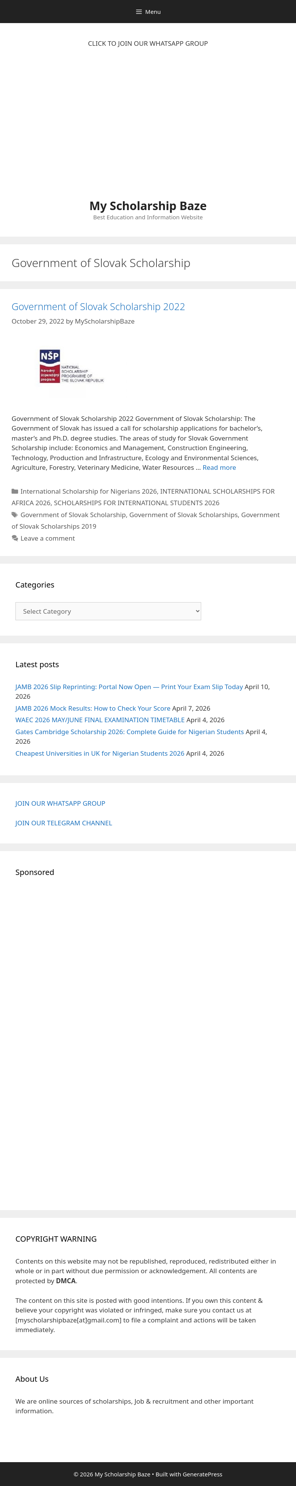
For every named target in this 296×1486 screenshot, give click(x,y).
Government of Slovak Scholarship (73, 514)
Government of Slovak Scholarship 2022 (98, 306)
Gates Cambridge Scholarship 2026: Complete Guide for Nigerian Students (129, 731)
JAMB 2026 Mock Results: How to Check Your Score (92, 708)
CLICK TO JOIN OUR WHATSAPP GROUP (148, 43)
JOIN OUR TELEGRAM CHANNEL (63, 822)
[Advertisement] (148, 127)
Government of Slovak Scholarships (183, 514)
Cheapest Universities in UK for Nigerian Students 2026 (99, 753)
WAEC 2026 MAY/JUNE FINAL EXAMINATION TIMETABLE (100, 719)
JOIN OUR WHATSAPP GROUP (60, 803)
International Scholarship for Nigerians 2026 (88, 491)
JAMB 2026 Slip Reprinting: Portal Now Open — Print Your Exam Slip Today (129, 686)
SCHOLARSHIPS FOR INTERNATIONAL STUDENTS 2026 (137, 502)
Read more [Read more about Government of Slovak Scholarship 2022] (219, 467)
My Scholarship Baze (148, 206)
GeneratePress (202, 1474)
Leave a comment (47, 538)
